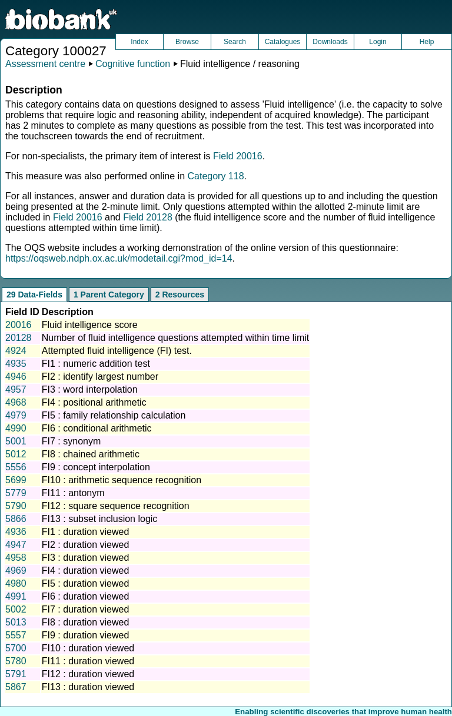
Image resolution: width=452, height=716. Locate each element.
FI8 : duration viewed (85, 622)
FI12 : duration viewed (88, 674)
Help (427, 42)
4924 (15, 351)
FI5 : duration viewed (85, 583)
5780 (15, 661)
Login (377, 42)
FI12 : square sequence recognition (116, 506)
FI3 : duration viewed (85, 558)
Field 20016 (237, 156)
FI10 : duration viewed (88, 648)
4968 (15, 402)
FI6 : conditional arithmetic (97, 428)
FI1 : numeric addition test (96, 364)
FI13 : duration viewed (88, 687)
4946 (15, 377)
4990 (15, 428)
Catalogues (283, 42)
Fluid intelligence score (90, 325)
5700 (15, 648)
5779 (15, 493)
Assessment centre (45, 64)
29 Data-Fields (34, 294)
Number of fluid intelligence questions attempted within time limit (175, 338)
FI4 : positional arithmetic (94, 402)
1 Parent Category (109, 294)
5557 (15, 635)
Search (235, 42)
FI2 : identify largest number (100, 377)
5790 (15, 506)
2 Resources (179, 294)
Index (139, 42)
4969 (15, 571)
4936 (15, 532)
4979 (15, 415)
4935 (15, 364)
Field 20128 (147, 217)
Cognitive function (132, 64)
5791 (15, 674)
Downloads (330, 42)
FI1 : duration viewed (85, 532)
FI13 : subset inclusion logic (100, 519)
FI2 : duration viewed (85, 545)
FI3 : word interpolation (90, 389)
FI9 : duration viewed (85, 635)
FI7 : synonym (71, 441)
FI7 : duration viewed (85, 609)
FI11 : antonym (73, 493)
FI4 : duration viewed (85, 571)
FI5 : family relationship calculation (114, 415)
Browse (187, 42)
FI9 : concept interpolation (96, 467)
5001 (15, 441)
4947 (15, 545)
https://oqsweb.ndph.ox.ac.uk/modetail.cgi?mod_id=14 (118, 258)
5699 (15, 480)
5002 (15, 609)
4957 (15, 389)
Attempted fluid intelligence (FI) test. (117, 351)
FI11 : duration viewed (88, 661)
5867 (15, 687)
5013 (15, 622)
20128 (18, 338)
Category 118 (215, 176)
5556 (15, 467)
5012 (15, 454)
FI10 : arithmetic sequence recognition (121, 480)
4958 (15, 558)
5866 (15, 519)
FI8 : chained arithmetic (90, 454)
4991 (15, 596)
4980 (15, 583)
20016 (18, 325)
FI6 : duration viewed (85, 596)
